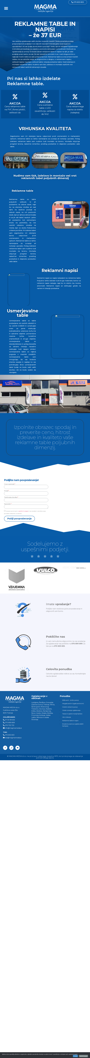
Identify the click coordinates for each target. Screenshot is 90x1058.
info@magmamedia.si (13, 728)
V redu (75, 1056)
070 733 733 (9, 725)
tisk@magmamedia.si (13, 738)
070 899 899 (10, 723)
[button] (6, 8)
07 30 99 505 (10, 720)
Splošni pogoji (83, 1056)
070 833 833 (9, 735)
